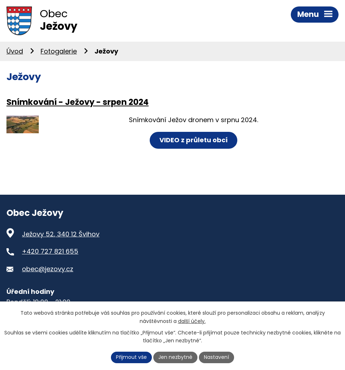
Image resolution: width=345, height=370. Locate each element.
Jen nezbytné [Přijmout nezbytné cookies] (175, 357)
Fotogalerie (59, 51)
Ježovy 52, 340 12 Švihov (60, 234)
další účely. (192, 321)
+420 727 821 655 (50, 251)
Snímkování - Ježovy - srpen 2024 (77, 102)
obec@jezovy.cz (47, 268)
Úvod (14, 51)
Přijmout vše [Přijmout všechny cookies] (131, 357)
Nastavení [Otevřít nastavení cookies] (216, 357)
